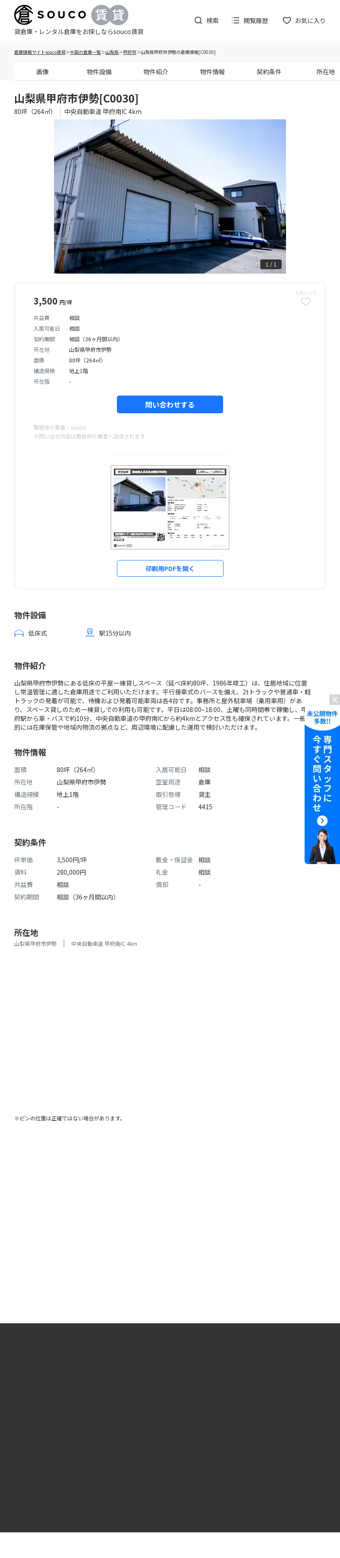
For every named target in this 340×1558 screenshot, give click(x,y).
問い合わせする (170, 404)
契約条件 (269, 71)
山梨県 (112, 52)
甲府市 (129, 52)
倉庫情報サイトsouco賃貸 (40, 52)
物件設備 (99, 71)
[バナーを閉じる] (334, 699)
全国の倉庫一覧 (85, 52)
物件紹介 (155, 71)
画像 (42, 71)
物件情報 (212, 71)
